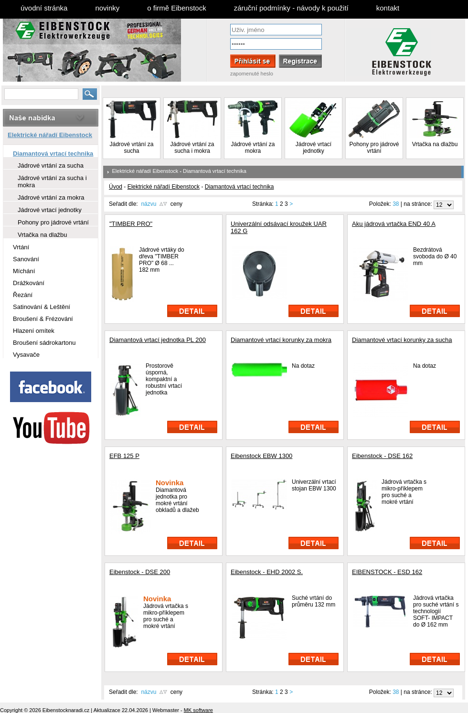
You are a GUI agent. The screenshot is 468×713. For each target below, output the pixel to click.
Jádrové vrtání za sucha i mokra (192, 147)
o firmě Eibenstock (176, 8)
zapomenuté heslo (251, 73)
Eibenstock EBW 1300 (261, 455)
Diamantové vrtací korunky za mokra (281, 339)
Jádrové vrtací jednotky (313, 147)
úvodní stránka (44, 8)
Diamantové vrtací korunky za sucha (402, 339)
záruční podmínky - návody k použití (291, 8)
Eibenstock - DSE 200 (139, 571)
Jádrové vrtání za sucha (131, 147)
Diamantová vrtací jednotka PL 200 (157, 339)
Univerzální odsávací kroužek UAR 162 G (279, 227)
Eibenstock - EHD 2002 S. (267, 571)
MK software (198, 710)
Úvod (115, 186)
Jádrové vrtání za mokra (253, 147)
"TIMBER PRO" (130, 223)
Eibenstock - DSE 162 (382, 455)
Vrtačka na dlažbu (435, 144)
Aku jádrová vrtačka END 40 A (394, 223)
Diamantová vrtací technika (214, 171)
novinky (107, 8)
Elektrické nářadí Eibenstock (145, 171)
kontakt (387, 8)
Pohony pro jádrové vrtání (374, 147)
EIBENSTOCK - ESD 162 (387, 571)
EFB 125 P (124, 455)
